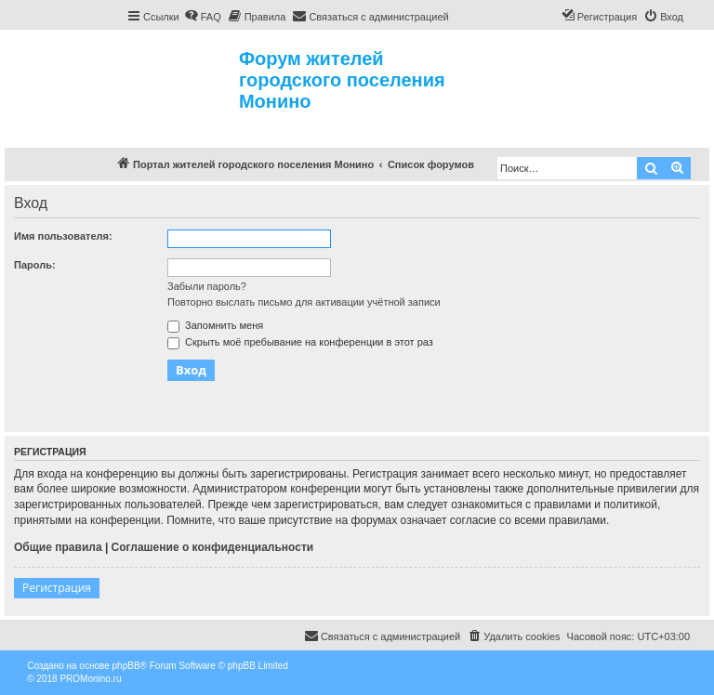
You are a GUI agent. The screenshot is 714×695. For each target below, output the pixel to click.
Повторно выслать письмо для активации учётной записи (304, 302)
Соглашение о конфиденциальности (213, 547)
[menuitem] (202, 17)
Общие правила (58, 547)
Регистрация (56, 588)
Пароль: (35, 264)
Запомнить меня (215, 325)
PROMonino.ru (90, 679)
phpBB (126, 666)
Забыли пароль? (206, 286)
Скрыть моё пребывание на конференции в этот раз (300, 342)
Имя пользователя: (63, 236)
